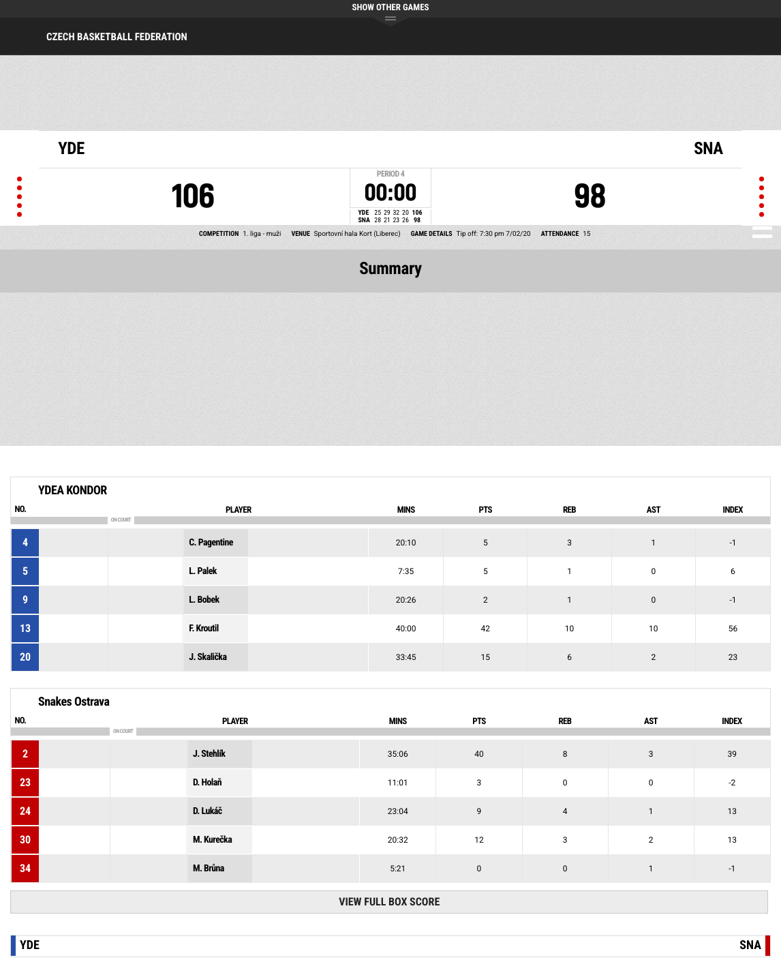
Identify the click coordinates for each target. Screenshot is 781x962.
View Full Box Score (389, 901)
